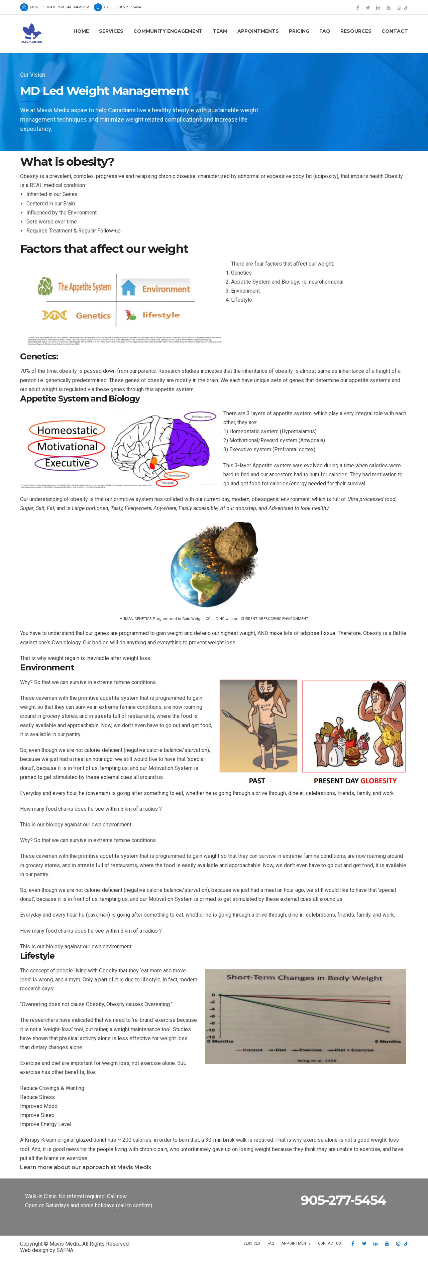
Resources (355, 31)
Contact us (329, 1243)
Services (111, 31)
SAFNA (65, 1250)
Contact (395, 31)
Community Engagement (168, 31)
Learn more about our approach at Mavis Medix (85, 1167)
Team (220, 31)
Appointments (258, 31)
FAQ (324, 31)
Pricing (299, 31)
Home (81, 31)
